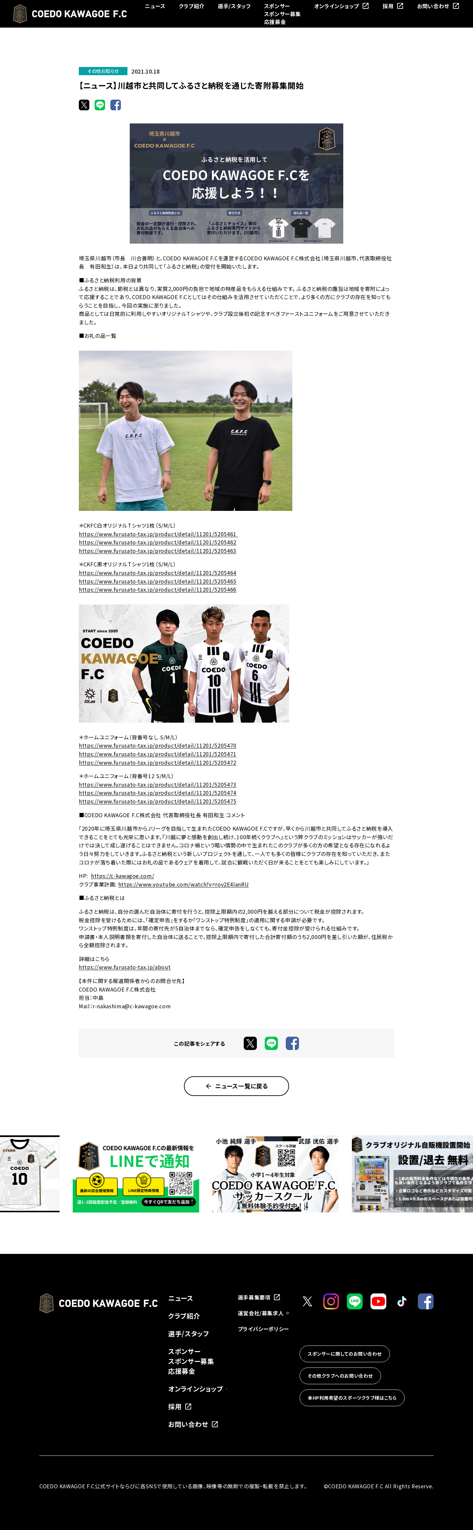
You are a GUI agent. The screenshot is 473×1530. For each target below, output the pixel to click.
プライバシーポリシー (263, 1329)
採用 (393, 6)
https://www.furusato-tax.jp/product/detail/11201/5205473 (157, 784)
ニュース (155, 6)
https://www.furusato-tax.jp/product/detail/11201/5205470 (157, 745)
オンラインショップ (342, 6)
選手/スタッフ (234, 6)
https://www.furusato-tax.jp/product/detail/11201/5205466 (157, 589)
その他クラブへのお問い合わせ (340, 1375)
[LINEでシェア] (100, 104)
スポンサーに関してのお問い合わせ (345, 1353)
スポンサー (277, 6)
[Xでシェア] (84, 104)
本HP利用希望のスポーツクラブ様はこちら (352, 1397)
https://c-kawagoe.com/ (122, 876)
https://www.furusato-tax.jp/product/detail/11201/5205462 (157, 542)
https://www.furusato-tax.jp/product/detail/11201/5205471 (157, 754)
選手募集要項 (259, 1297)
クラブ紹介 (192, 6)
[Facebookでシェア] (115, 104)
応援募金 (275, 22)
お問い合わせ (438, 6)
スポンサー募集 (282, 14)
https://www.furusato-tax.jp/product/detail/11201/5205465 (157, 581)
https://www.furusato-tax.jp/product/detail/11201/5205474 (157, 793)
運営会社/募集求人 (263, 1313)
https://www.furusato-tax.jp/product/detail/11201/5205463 (157, 551)
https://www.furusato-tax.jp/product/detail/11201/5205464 (157, 573)
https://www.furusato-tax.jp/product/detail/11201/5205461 (158, 534)
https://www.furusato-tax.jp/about (125, 967)
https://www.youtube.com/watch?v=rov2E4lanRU (183, 884)
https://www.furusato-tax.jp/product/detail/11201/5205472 (157, 762)
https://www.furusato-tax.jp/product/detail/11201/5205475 (157, 801)
